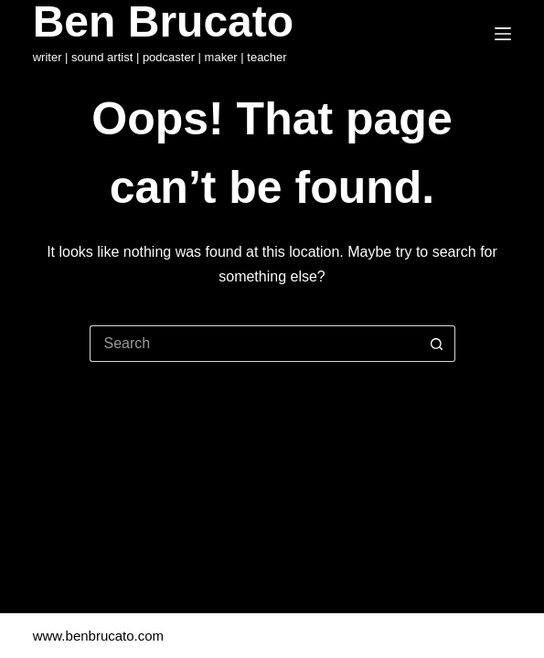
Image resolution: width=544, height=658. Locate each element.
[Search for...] (254, 343)
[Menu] (503, 34)
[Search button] (437, 343)
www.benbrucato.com (100, 635)
